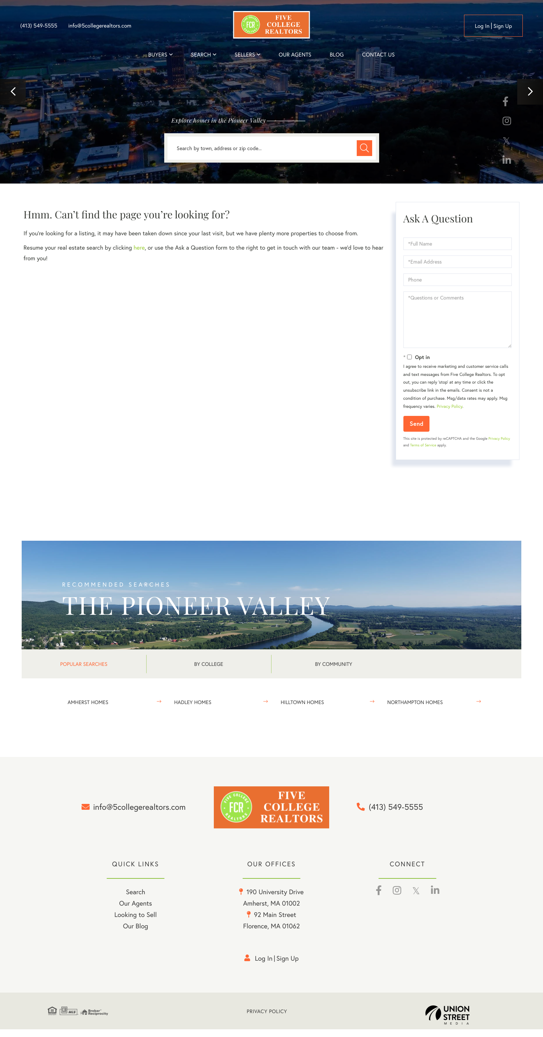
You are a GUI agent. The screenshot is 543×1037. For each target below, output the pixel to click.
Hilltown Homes (302, 702)
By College (208, 663)
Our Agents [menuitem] (294, 54)
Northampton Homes (415, 702)
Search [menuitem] (201, 54)
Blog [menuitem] (337, 54)
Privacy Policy (450, 406)
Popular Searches (83, 663)
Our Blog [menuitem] (135, 933)
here (138, 247)
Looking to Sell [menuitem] (135, 922)
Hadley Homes (192, 702)
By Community (333, 663)
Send (416, 423)
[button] (13, 92)
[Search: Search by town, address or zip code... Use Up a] (271, 148)
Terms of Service (423, 445)
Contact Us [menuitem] (378, 54)
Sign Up (502, 26)
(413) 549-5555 (38, 25)
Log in (482, 26)
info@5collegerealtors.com (100, 25)
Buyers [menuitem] (158, 54)
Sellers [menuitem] (245, 54)
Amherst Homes (88, 702)
